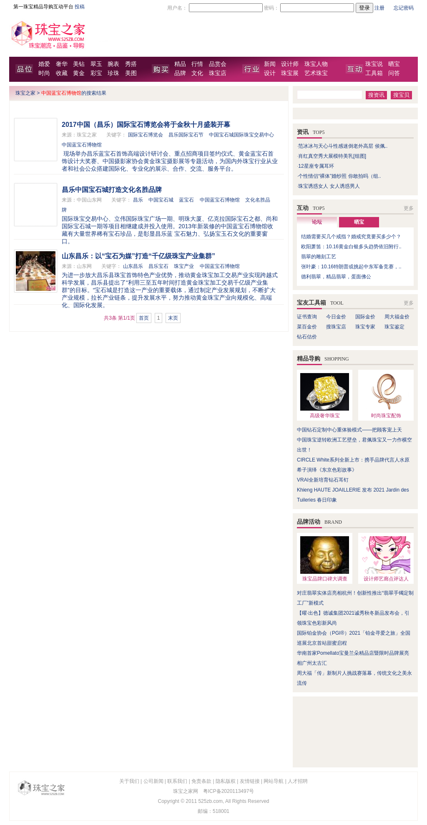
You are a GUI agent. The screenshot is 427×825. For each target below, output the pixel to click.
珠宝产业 (184, 266)
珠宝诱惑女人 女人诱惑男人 (328, 186)
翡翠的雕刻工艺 (318, 257)
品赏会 (217, 64)
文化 (197, 73)
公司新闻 (153, 781)
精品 (180, 64)
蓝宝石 (186, 200)
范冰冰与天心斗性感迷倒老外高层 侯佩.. (342, 146)
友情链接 (250, 781)
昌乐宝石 (158, 266)
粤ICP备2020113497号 (228, 791)
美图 (131, 73)
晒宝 (394, 64)
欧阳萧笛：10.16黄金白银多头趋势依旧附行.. (351, 247)
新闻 (270, 64)
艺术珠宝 (316, 73)
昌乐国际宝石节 (185, 135)
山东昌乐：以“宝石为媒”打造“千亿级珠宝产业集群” (138, 256)
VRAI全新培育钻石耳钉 (323, 480)
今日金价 (336, 317)
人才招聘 (298, 781)
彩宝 (96, 73)
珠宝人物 (316, 64)
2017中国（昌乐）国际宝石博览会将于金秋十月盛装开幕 (146, 124)
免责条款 (201, 781)
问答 (394, 73)
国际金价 (365, 317)
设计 (270, 73)
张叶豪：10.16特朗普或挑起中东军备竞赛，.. (351, 267)
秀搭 (131, 64)
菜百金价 (307, 327)
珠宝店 (217, 73)
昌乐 (138, 200)
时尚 (44, 73)
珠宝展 (290, 73)
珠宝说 (374, 64)
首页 (144, 318)
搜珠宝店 (336, 327)
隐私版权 (226, 781)
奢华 (62, 64)
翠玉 (96, 64)
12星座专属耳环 (316, 166)
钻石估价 (307, 337)
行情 (197, 64)
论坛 (317, 222)
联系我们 (177, 781)
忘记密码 (404, 8)
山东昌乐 (133, 266)
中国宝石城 (160, 200)
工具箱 (374, 73)
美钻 (79, 64)
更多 (409, 208)
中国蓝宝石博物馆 (82, 145)
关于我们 (129, 781)
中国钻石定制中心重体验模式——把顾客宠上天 (349, 430)
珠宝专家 (365, 327)
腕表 (113, 64)
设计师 (290, 64)
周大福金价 (396, 317)
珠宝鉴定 (394, 327)
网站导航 (274, 781)
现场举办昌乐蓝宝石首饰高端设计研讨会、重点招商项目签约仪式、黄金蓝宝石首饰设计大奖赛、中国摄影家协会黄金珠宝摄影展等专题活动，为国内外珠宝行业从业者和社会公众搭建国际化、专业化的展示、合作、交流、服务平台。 (170, 161)
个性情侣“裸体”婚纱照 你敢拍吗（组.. (339, 176)
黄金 (79, 73)
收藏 (62, 73)
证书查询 (307, 317)
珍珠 (113, 73)
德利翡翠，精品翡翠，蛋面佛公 (336, 277)
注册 (379, 8)
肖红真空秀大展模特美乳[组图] (332, 156)
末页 (173, 318)
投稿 (80, 7)
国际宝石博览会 (145, 135)
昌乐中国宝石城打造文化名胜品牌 (112, 189)
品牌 (180, 73)
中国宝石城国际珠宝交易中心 (241, 135)
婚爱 (44, 64)
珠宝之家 (25, 93)
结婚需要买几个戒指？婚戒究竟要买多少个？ (351, 237)
